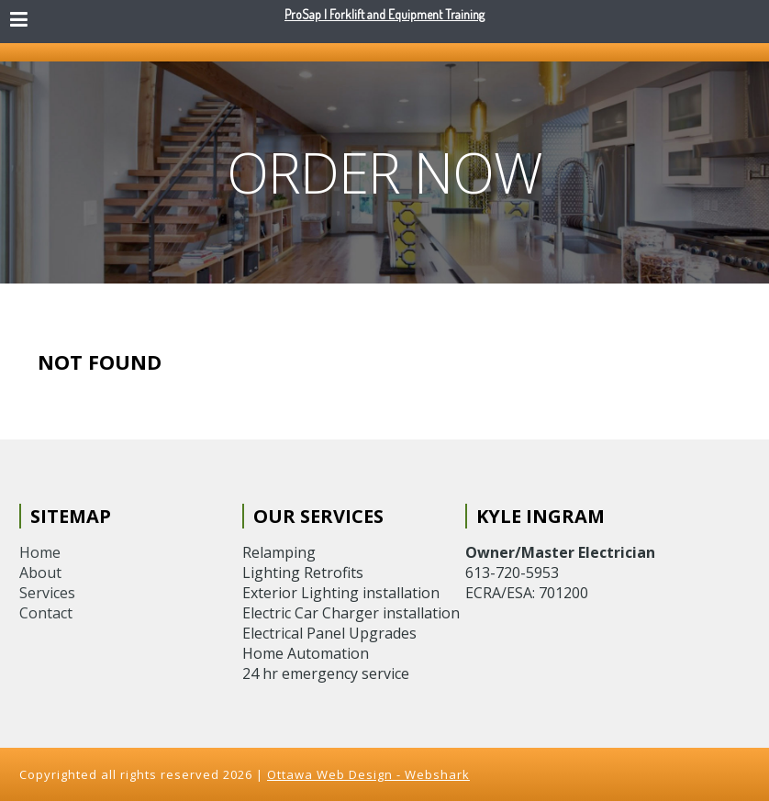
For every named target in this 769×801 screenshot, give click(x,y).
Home (40, 552)
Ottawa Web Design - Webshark (368, 774)
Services (47, 593)
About (40, 572)
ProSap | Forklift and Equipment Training (384, 14)
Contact (45, 613)
